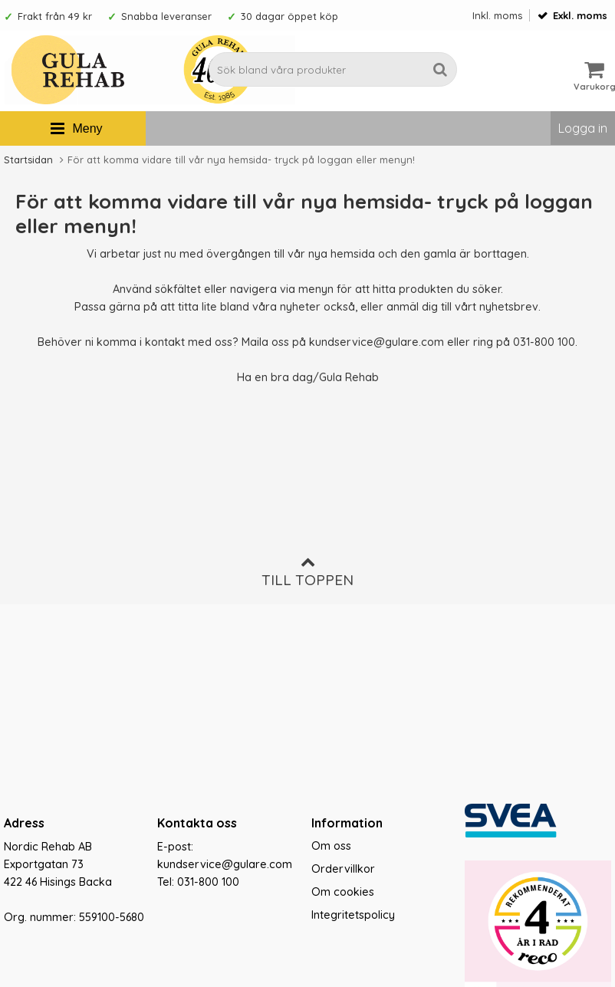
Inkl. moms (497, 15)
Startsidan (28, 159)
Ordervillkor (343, 869)
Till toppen (307, 571)
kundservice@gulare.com (376, 342)
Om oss (331, 846)
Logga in (582, 128)
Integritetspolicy (353, 915)
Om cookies (342, 892)
